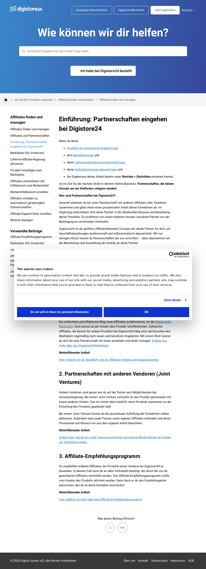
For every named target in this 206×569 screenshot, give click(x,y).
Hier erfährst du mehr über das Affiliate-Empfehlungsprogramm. (101, 499)
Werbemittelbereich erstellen (29, 192)
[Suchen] (103, 51)
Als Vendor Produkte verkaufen (34, 99)
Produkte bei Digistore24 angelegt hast (92, 148)
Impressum (177, 560)
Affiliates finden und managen (117, 99)
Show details (172, 300)
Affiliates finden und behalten (76, 99)
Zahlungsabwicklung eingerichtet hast (100, 162)
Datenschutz (159, 560)
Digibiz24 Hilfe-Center (131, 10)
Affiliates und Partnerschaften (29, 136)
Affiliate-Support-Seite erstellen (30, 214)
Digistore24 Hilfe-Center (5, 100)
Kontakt (143, 560)
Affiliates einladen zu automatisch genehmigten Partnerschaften (27, 203)
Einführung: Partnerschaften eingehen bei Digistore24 (28, 144)
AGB (191, 560)
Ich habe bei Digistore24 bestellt (106, 71)
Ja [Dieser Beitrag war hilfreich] (110, 527)
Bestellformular (83, 155)
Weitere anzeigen (21, 220)
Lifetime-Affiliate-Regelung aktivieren (27, 162)
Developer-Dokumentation (92, 10)
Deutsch (189, 10)
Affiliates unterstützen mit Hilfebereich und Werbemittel (29, 183)
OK (146, 312)
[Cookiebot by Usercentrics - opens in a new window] (172, 255)
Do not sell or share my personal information (59, 312)
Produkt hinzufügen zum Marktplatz (26, 173)
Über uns (129, 560)
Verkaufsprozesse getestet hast (96, 169)
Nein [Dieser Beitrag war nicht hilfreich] (122, 527)
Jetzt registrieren (165, 10)
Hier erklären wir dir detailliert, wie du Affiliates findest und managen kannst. (109, 360)
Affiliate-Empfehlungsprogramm (31, 237)
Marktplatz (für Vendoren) (27, 153)
